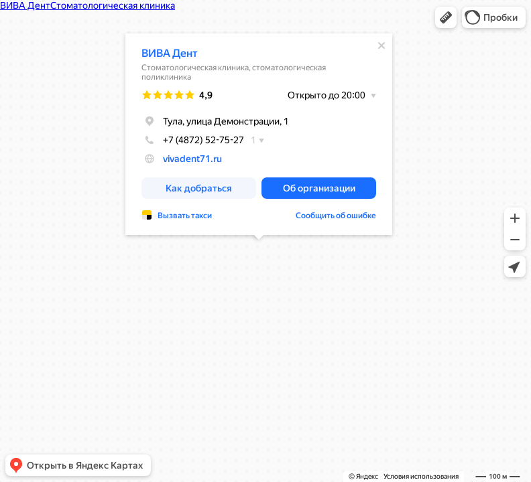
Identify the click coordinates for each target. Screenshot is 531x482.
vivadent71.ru (192, 158)
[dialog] (258, 134)
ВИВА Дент (169, 53)
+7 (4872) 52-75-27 (192, 140)
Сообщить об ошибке (336, 215)
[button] (446, 17)
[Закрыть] (381, 45)
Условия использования (421, 476)
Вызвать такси (185, 215)
